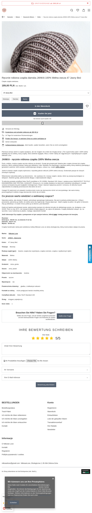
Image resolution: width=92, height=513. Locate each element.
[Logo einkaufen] (4, 10)
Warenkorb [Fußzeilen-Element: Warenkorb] (51, 449)
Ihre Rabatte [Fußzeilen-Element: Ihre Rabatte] (52, 464)
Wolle (39, 17)
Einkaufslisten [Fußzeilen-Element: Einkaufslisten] (52, 453)
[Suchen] (72, 10)
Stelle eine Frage (65, 316)
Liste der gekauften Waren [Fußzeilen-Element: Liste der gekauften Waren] (57, 457)
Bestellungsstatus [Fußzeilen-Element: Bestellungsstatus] (8, 446)
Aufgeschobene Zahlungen (14, 145)
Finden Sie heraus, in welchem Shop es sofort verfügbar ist (25, 138)
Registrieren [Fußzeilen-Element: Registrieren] (51, 446)
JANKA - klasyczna (14, 238)
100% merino (60, 167)
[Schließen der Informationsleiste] (87, 3)
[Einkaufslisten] (78, 10)
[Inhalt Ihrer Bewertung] (46, 349)
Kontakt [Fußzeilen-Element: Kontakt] (4, 464)
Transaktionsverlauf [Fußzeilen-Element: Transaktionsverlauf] (54, 460)
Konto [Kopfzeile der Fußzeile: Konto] (50, 440)
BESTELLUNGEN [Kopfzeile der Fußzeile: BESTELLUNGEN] (10, 440)
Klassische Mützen (28, 17)
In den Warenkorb (42, 106)
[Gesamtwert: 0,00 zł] (84, 10)
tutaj (55, 214)
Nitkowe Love (13, 233)
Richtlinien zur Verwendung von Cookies (24, 487)
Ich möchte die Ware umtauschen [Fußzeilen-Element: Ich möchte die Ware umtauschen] (14, 460)
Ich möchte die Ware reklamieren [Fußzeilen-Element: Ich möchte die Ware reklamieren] (14, 453)
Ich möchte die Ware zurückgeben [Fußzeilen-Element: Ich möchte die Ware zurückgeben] (14, 457)
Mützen (18, 17)
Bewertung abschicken (46, 385)
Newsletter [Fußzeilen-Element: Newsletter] (51, 467)
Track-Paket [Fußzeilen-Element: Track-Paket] (6, 449)
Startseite (10, 17)
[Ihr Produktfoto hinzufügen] (42, 360)
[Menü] (89, 10)
